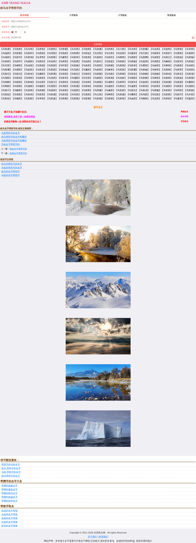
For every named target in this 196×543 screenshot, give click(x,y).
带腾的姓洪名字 (9, 493)
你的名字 (5, 26)
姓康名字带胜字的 (18, 153)
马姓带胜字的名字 (10, 133)
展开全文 (98, 107)
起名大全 (26, 2)
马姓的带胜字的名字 (11, 167)
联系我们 (103, 536)
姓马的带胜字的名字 (11, 164)
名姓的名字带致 (9, 514)
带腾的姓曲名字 (9, 485)
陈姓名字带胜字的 (18, 149)
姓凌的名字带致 (9, 510)
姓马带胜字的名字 (10, 476)
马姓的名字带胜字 (10, 175)
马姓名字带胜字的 (10, 144)
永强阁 (4, 2)
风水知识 (14, 2)
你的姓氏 (5, 21)
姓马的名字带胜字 (10, 171)
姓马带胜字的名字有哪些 (14, 137)
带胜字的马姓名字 (10, 464)
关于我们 (92, 536)
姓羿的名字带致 (9, 526)
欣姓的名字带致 (9, 522)
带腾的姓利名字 (9, 501)
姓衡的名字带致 (9, 518)
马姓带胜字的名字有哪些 (14, 140)
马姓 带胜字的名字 (11, 472)
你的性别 (5, 32)
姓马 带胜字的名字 (11, 468)
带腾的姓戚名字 (9, 497)
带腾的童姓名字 (9, 489)
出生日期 (5, 37)
